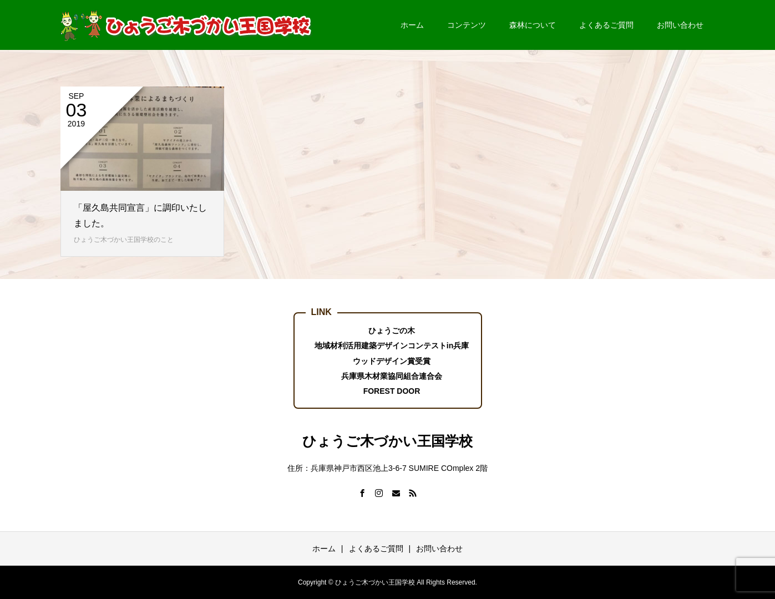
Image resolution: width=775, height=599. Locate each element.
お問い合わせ (680, 25)
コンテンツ (466, 25)
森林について (532, 25)
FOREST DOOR (392, 391)
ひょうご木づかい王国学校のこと (124, 239)
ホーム (412, 25)
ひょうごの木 (391, 330)
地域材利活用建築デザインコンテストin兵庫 (392, 345)
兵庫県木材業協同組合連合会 (391, 376)
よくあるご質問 (606, 25)
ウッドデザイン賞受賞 (391, 361)
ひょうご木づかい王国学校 (387, 441)
